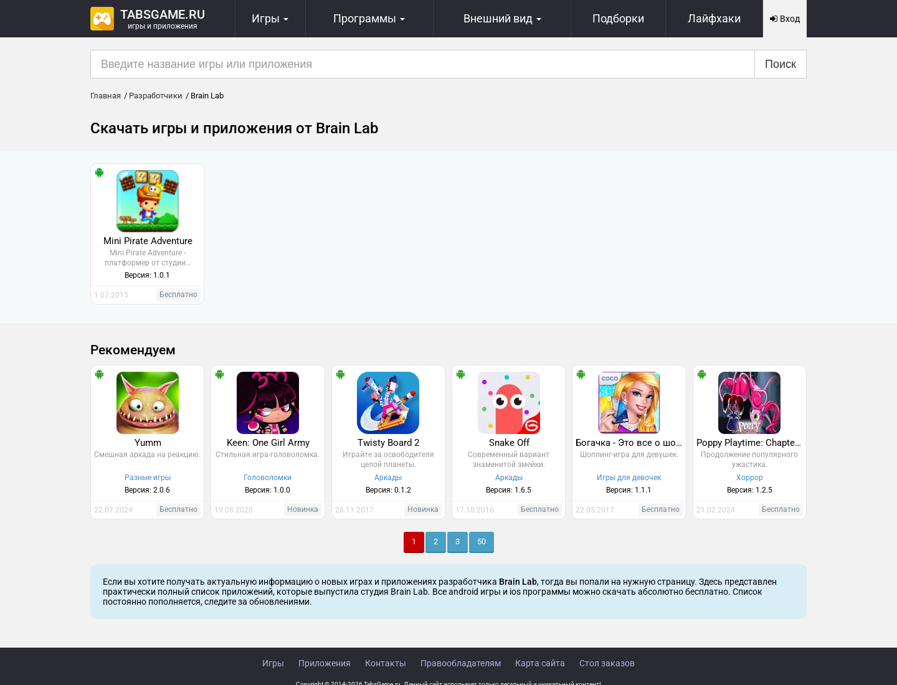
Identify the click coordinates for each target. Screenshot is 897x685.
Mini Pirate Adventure (147, 241)
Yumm (148, 442)
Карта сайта (540, 663)
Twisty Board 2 (388, 442)
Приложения (324, 663)
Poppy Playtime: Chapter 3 (750, 442)
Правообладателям (460, 663)
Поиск (780, 64)
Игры (273, 663)
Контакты (385, 663)
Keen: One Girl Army (268, 442)
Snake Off (509, 442)
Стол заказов (607, 663)
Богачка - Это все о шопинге (630, 442)
